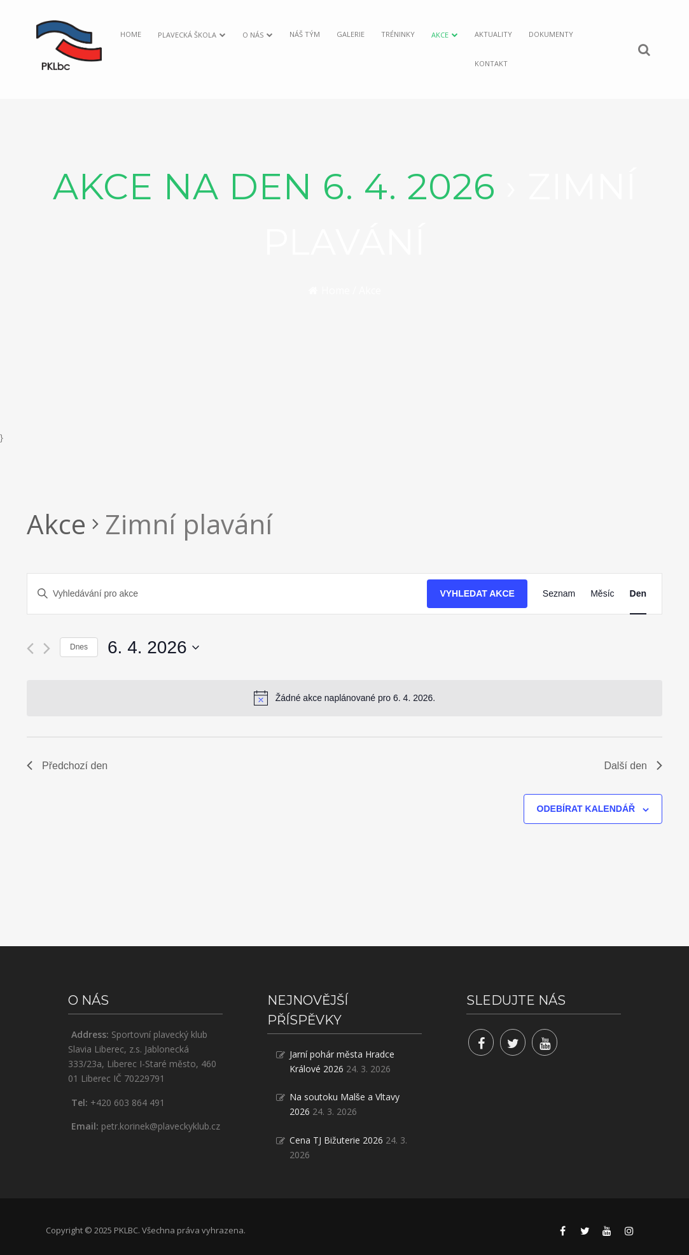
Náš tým (304, 34)
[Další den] (46, 648)
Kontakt (491, 63)
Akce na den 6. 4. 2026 (274, 186)
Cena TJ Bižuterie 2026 (336, 1140)
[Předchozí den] (30, 648)
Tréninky (398, 34)
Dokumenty (551, 34)
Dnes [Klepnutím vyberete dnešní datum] (79, 646)
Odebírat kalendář (586, 809)
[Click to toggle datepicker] (153, 647)
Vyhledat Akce (477, 593)
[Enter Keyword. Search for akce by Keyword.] (227, 594)
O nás (252, 34)
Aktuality (493, 34)
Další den (633, 765)
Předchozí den (67, 765)
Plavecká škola (187, 34)
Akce (440, 34)
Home (130, 34)
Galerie (351, 34)
